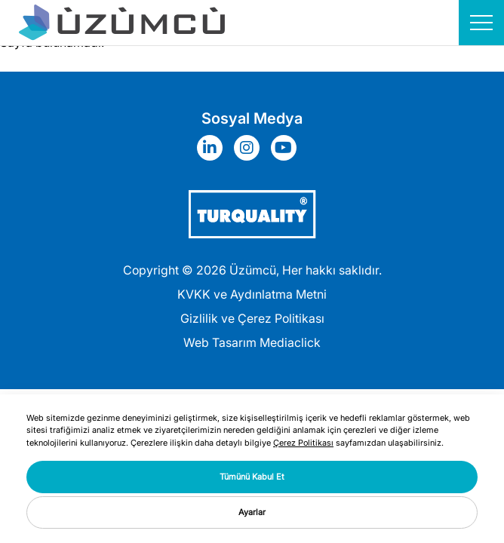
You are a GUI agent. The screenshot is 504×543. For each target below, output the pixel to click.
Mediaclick (290, 342)
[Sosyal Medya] (213, 148)
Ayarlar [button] (252, 512)
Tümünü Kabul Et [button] (252, 476)
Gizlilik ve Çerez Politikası (252, 318)
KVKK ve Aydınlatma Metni (252, 294)
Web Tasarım (220, 342)
